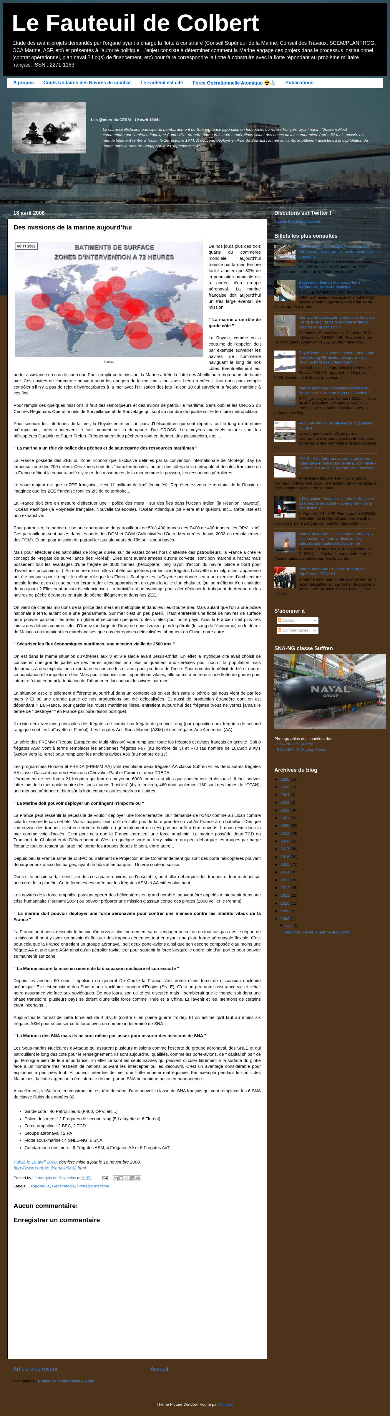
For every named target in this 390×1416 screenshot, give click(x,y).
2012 (286, 887)
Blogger (226, 1404)
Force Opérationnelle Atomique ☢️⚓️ (234, 82)
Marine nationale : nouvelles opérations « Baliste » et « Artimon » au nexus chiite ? (334, 390)
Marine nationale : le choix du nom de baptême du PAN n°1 (331, 571)
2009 (286, 911)
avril (289, 925)
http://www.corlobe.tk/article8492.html (50, 1168)
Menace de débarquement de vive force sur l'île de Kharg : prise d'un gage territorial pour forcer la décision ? (336, 322)
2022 (286, 810)
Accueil (159, 1369)
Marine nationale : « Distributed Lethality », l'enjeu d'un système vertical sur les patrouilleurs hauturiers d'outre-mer (336, 539)
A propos (23, 82)
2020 (286, 825)
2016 (286, 857)
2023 (286, 802)
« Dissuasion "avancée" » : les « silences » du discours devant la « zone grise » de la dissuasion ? (336, 503)
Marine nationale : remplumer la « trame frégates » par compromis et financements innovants (335, 252)
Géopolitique (38, 1186)
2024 (286, 794)
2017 (286, 849)
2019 (286, 833)
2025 (286, 787)
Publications (299, 82)
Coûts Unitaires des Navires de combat (87, 82)
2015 (286, 864)
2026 (286, 779)
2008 (286, 918)
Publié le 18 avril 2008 (35, 1162)
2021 (286, 818)
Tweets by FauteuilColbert (297, 221)
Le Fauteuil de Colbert (135, 23)
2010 (286, 903)
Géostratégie (63, 1186)
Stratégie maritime (93, 1186)
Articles (286, 620)
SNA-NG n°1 (295, 744)
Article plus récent (35, 1369)
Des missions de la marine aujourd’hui (317, 932)
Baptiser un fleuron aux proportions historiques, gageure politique (329, 284)
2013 (286, 880)
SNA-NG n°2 (301, 749)
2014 (286, 872)
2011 (286, 895)
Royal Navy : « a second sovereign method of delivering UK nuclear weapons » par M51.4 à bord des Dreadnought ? (336, 357)
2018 (286, 841)
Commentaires (293, 630)
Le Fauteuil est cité (162, 82)
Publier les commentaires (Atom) (67, 1381)
